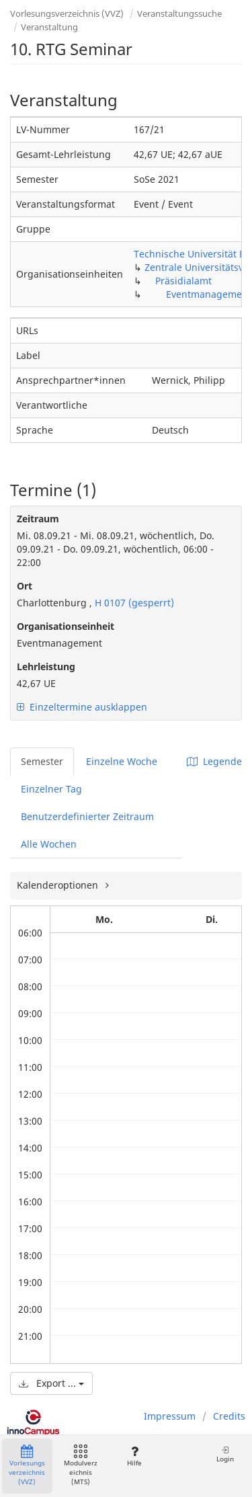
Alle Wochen (49, 844)
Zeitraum (38, 518)
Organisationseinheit (65, 626)
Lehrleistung (46, 666)
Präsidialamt (183, 280)
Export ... (51, 1383)
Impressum (170, 1416)
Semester (42, 761)
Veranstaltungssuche (179, 13)
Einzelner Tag (51, 788)
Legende (214, 761)
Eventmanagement (208, 294)
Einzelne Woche (121, 761)
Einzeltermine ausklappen (82, 706)
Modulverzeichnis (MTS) (80, 1465)
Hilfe (134, 1456)
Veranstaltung (49, 27)
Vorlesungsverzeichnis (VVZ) (67, 13)
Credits (229, 1416)
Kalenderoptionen (59, 885)
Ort (24, 585)
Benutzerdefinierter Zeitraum (87, 816)
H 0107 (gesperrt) (133, 602)
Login (225, 1454)
